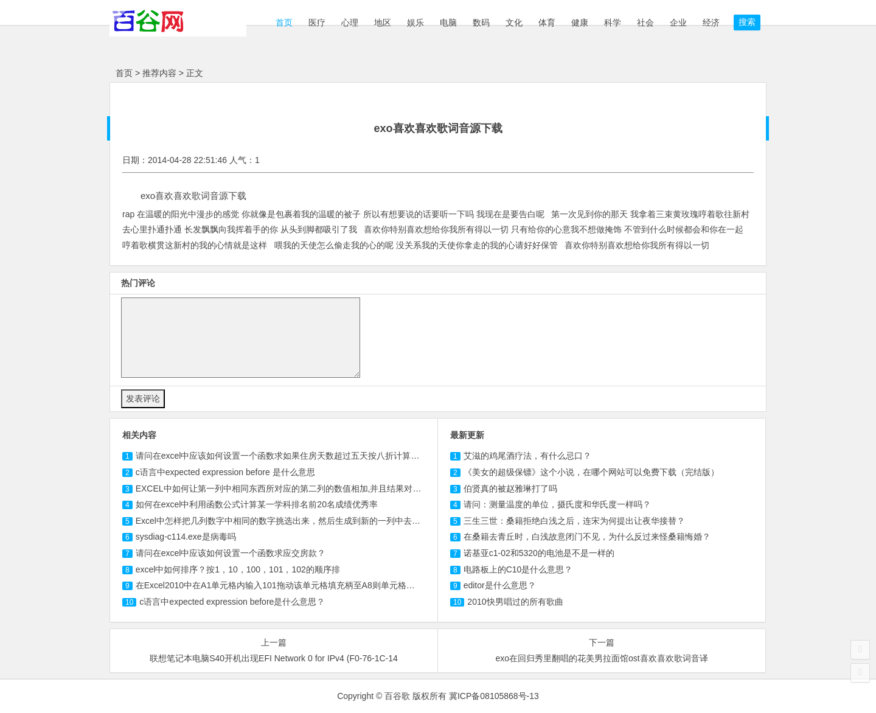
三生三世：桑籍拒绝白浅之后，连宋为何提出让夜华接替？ (574, 521)
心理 (349, 22)
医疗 (316, 22)
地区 (382, 22)
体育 (546, 22)
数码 (481, 22)
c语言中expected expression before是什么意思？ (232, 602)
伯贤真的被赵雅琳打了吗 (510, 488)
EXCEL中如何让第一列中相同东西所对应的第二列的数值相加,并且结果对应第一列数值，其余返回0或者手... (340, 488)
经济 (711, 22)
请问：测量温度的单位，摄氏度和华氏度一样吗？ (557, 504)
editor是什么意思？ (500, 585)
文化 (514, 22)
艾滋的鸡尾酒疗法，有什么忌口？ (527, 456)
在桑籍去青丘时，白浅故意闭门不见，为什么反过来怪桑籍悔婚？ (587, 536)
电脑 (448, 22)
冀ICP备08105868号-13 (494, 696)
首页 (283, 22)
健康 (579, 22)
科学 (612, 22)
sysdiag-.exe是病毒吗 (186, 536)
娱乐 (415, 22)
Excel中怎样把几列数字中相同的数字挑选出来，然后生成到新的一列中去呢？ (282, 521)
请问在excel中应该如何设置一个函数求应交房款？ (231, 553)
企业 (678, 22)
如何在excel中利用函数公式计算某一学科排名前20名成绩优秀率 (257, 504)
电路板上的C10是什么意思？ (518, 569)
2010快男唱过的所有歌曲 (515, 602)
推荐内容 (159, 73)
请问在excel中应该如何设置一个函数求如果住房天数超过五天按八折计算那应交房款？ (299, 456)
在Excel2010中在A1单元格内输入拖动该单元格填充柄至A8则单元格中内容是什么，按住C (312, 585)
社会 (645, 22)
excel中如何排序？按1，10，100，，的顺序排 (238, 569)
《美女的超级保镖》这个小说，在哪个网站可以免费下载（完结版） (591, 472)
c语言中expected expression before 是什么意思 (225, 472)
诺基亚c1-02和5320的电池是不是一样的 (539, 553)
